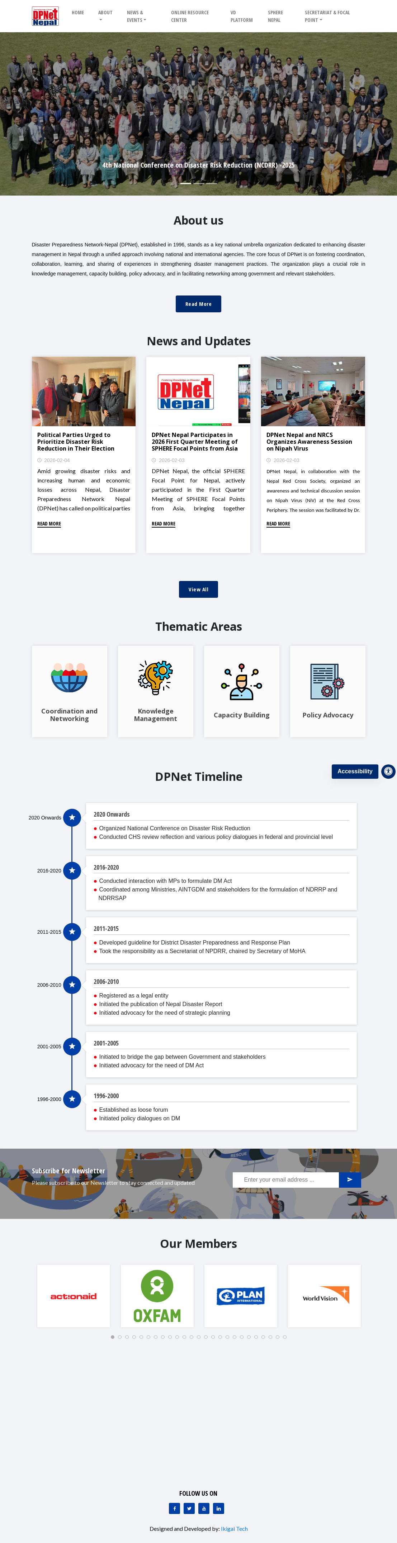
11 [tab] (186, 1339)
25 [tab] (286, 1339)
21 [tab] (258, 1339)
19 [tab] (243, 1339)
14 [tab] (208, 1339)
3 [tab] (129, 1339)
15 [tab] (215, 1339)
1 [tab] (114, 1339)
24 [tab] (279, 1339)
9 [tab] (172, 1339)
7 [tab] (157, 1339)
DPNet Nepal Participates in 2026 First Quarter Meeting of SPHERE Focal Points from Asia (195, 441)
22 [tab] (265, 1339)
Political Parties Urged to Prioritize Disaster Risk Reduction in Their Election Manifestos (75, 445)
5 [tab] (143, 1339)
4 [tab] (136, 1339)
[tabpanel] (73, 1296)
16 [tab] (222, 1339)
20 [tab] (251, 1339)
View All (198, 589)
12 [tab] (193, 1339)
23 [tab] (272, 1339)
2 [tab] (122, 1339)
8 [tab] (165, 1339)
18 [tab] (236, 1339)
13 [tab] (200, 1339)
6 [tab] (150, 1339)
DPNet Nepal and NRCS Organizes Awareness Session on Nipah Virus (309, 441)
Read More (198, 303)
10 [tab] (179, 1339)
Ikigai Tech (234, 1528)
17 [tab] (229, 1339)
